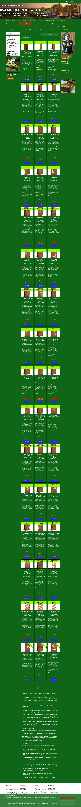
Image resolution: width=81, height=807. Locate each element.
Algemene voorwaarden (53, 793)
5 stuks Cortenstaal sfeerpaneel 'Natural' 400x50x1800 (53, 53)
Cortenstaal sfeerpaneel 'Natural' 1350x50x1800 (27, 178)
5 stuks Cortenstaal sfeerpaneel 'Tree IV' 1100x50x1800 (27, 533)
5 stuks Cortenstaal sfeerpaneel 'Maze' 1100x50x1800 (27, 456)
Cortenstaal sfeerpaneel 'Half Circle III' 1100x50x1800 (27, 417)
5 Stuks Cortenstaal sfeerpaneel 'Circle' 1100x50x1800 (40, 339)
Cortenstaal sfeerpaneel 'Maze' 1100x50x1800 (54, 417)
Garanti (49, 791)
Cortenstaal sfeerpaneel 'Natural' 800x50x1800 (53, 95)
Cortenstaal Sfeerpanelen (26, 23)
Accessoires (51, 30)
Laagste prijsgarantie (24, 792)
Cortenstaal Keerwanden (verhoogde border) (17, 26)
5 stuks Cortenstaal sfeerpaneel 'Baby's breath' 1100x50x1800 (53, 300)
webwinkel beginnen (45, 804)
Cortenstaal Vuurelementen (50, 26)
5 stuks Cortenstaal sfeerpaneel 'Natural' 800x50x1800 (27, 136)
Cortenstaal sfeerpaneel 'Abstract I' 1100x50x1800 (53, 572)
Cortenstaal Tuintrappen (39, 23)
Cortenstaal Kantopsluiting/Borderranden (27, 20)
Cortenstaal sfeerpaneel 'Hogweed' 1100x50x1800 (40, 219)
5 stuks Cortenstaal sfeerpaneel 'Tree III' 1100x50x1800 (40, 495)
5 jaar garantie (23, 789)
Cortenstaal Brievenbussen (40, 30)
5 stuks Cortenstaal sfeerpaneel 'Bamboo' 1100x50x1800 (27, 219)
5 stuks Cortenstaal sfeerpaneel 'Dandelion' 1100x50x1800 (40, 261)
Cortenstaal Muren (50, 23)
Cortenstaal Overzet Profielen (45, 20)
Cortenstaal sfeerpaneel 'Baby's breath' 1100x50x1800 (40, 300)
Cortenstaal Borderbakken (12, 23)
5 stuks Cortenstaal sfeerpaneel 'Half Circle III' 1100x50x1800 (40, 417)
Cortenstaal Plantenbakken (59, 20)
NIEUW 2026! (66, 30)
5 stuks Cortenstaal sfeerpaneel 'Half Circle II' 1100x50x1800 (53, 378)
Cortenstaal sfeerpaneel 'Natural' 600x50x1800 (27, 95)
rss (40, 804)
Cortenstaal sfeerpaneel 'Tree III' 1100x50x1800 (27, 495)
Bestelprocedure (51, 789)
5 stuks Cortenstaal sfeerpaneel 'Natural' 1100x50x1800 (53, 136)
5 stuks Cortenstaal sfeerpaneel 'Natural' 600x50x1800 (40, 95)
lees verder (13, 799)
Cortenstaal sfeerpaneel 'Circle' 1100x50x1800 (27, 339)
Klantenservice (58, 30)
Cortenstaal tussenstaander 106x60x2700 (27, 52)
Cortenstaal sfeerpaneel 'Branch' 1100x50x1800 (53, 655)
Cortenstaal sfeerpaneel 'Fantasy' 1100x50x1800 (40, 456)
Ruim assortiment (23, 791)
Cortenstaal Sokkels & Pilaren (26, 30)
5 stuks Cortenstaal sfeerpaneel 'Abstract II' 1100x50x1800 (53, 613)
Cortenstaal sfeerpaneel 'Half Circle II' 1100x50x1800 (40, 378)
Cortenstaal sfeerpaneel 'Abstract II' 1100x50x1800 (40, 613)
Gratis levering (23, 788)
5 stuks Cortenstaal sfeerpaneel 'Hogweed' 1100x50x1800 (53, 219)
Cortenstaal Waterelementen (36, 26)
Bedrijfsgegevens (51, 788)
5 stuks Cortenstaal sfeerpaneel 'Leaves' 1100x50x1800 (40, 572)
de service (26, 793)
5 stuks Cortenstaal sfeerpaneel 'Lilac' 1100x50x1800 (40, 654)
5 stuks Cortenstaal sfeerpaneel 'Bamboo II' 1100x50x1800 (27, 300)
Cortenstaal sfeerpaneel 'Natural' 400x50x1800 (40, 53)
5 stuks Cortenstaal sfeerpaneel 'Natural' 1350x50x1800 (40, 178)
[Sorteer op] (50, 34)
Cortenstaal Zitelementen (12, 30)
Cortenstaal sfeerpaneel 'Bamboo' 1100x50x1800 (53, 178)
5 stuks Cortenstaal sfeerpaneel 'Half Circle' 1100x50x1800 (27, 378)
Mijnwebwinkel (56, 804)
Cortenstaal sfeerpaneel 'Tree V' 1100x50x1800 (40, 533)
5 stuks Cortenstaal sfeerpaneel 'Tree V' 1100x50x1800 (53, 533)
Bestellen (27, 79)
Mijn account (71, 1)
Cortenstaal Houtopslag (63, 26)
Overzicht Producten (11, 20)
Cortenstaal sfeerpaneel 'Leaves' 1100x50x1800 (27, 572)
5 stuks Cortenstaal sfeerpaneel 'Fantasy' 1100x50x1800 (53, 456)
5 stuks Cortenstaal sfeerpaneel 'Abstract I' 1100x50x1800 (27, 613)
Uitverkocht (27, 679)
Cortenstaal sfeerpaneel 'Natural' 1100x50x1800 (40, 136)
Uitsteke (22, 793)
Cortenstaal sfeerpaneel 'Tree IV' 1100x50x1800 (54, 495)
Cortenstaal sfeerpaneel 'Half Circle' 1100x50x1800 (53, 340)
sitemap (37, 804)
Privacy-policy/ (51, 795)
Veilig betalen (23, 795)
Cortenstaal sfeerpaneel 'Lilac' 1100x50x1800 (27, 654)
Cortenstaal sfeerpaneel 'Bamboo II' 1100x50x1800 (53, 261)
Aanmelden (10, 78)
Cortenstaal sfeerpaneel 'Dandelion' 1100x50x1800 (27, 261)
